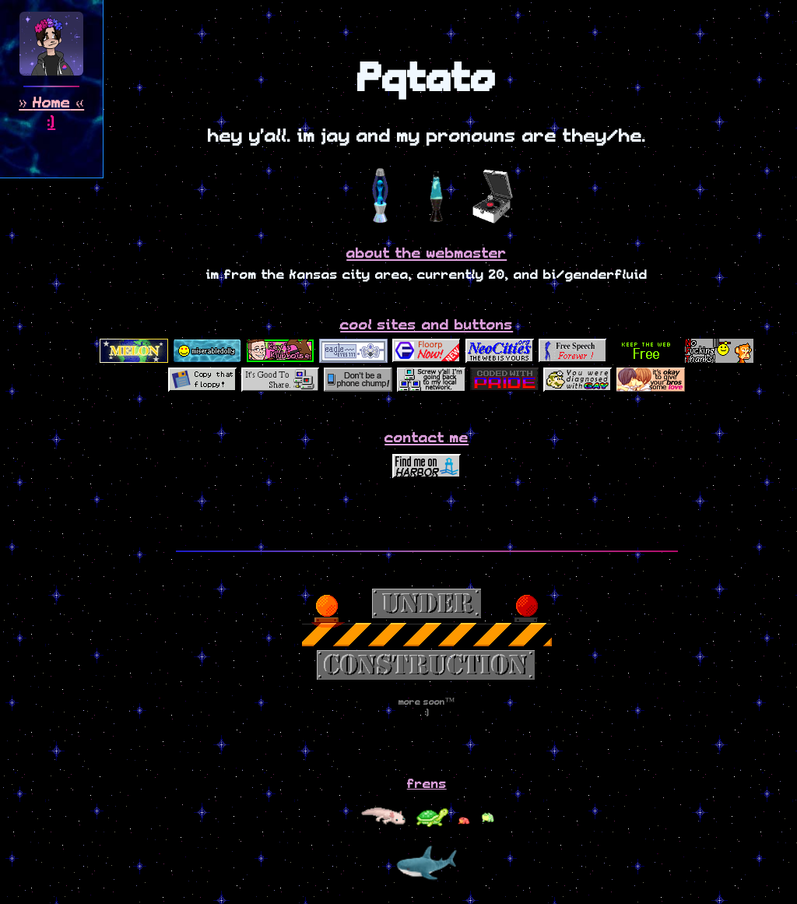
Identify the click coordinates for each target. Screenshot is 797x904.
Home (51, 103)
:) (51, 123)
